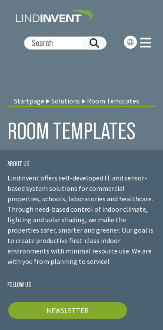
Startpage (29, 101)
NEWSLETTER (68, 310)
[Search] (62, 43)
